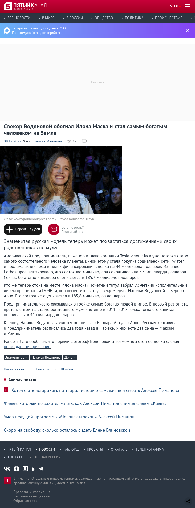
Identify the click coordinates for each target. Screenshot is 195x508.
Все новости (18, 17)
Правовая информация (31, 491)
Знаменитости (16, 357)
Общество (104, 17)
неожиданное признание (27, 346)
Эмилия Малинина (48, 141)
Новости (47, 449)
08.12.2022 (13, 141)
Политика (134, 17)
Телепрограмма (150, 449)
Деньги (70, 357)
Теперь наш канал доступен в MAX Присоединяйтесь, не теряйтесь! (39, 30)
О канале (119, 449)
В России (74, 17)
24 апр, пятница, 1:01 (24, 9)
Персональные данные (31, 496)
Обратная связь (25, 500)
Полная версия (47, 457)
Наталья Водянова (46, 357)
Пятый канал (19, 449)
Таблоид (71, 449)
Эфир (174, 6)
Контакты (16, 457)
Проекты (95, 449)
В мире (48, 17)
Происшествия (168, 17)
